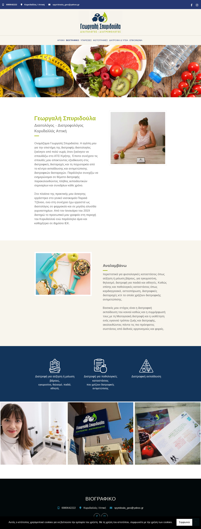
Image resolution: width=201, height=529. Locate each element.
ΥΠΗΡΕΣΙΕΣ (86, 40)
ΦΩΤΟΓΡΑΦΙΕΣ (100, 40)
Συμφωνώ (184, 522)
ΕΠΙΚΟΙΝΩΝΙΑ (136, 40)
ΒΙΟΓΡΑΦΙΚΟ (72, 40)
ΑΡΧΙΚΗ (61, 40)
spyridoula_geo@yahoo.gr (66, 4)
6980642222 (11, 4)
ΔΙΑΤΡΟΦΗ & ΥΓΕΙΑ (118, 40)
